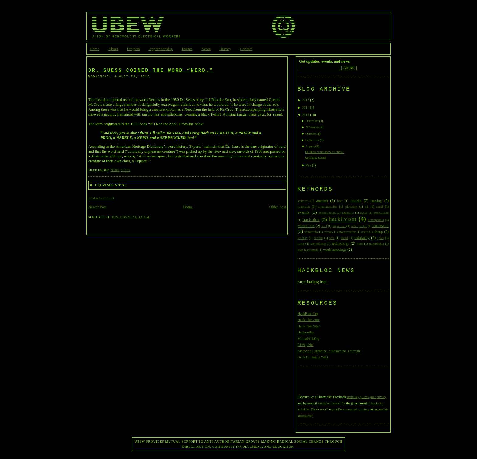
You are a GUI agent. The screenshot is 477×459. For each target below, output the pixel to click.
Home (94, 49)
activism (303, 200)
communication (327, 206)
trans (360, 243)
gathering (348, 212)
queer (364, 231)
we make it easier (329, 403)
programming (347, 231)
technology (341, 243)
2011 (305, 108)
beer (340, 200)
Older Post (277, 207)
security (303, 238)
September (312, 140)
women (313, 249)
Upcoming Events (315, 157)
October (310, 133)
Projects (133, 49)
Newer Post (97, 207)
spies (380, 238)
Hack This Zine (309, 320)
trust (300, 249)
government (381, 212)
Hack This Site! (309, 326)
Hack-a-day (306, 332)
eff (366, 206)
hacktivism (342, 218)
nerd (114, 170)
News (206, 49)
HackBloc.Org (308, 314)
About (113, 49)
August (310, 146)
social (344, 238)
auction (322, 200)
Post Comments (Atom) (131, 217)
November (312, 127)
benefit (355, 200)
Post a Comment (101, 198)
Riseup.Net (305, 345)
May (308, 165)
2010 (305, 115)
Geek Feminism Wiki (313, 357)
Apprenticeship (161, 49)
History (225, 49)
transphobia (376, 243)
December (312, 121)
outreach (380, 225)
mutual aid (306, 225)
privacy (328, 231)
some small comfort (356, 409)
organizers (339, 226)
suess (125, 170)
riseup (378, 231)
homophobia (376, 220)
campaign (304, 206)
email (379, 206)
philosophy (311, 231)
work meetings (334, 249)
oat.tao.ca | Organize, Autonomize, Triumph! (329, 351)
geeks (363, 212)
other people (359, 226)
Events (187, 49)
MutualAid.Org (308, 339)
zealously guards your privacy (366, 397)
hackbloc (310, 219)
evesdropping (327, 212)
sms (331, 238)
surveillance (318, 243)
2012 (305, 100)
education (351, 206)
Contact (246, 49)
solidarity (362, 237)
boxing (376, 200)
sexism (318, 238)
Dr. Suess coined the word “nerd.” (151, 70)
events (304, 212)
